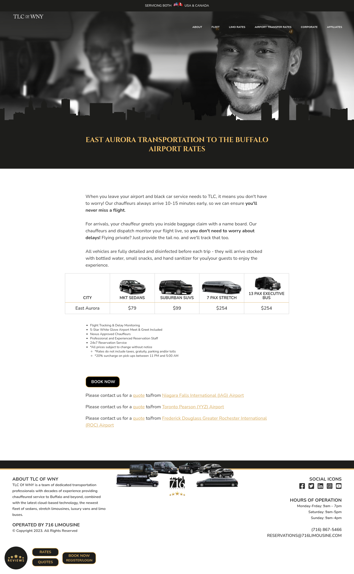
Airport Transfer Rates (273, 27)
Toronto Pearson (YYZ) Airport (193, 407)
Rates (45, 552)
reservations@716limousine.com (304, 535)
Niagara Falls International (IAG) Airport (203, 395)
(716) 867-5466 (326, 529)
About (197, 27)
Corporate (309, 27)
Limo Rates (237, 27)
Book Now (103, 381)
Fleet (216, 27)
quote (139, 395)
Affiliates (334, 27)
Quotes (45, 562)
